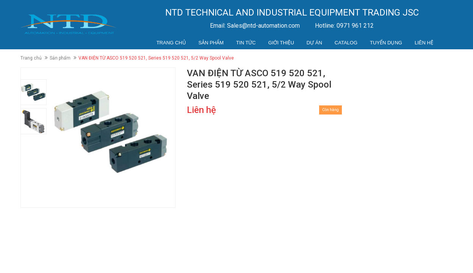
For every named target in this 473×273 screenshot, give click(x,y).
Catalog (346, 43)
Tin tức (246, 43)
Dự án (314, 43)
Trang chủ (171, 43)
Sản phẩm (211, 43)
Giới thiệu (281, 43)
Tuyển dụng (386, 43)
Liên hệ (424, 43)
